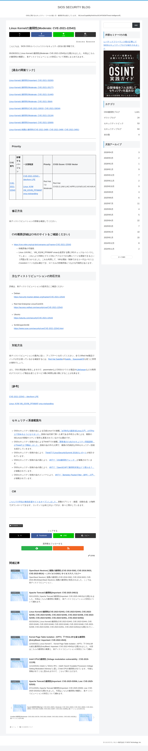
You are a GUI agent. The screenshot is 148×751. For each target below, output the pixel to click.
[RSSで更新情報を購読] (55, 548)
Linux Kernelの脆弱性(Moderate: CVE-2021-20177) (31, 87)
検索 (136, 25)
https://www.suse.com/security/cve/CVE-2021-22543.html (38, 328)
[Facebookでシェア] (41, 34)
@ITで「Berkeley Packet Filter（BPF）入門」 (75, 475)
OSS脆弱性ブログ (16, 525)
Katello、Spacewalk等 (74, 359)
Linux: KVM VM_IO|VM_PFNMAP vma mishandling (32, 190)
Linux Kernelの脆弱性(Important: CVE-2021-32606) (31, 122)
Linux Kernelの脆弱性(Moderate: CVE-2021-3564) (30, 101)
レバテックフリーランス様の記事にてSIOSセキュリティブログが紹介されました (121, 45)
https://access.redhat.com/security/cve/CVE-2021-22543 (38, 307)
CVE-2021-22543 (12, 186)
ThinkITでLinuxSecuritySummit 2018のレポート (66, 453)
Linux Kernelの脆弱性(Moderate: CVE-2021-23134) (31, 115)
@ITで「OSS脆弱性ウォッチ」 (63, 460)
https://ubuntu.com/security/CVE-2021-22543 (33, 318)
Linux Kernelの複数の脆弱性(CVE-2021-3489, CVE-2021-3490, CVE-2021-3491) (44, 130)
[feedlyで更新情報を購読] (50, 548)
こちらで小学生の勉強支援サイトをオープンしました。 (33, 502)
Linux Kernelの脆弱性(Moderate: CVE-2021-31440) (31, 94)
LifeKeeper (81, 370)
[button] (85, 34)
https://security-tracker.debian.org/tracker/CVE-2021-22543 (39, 297)
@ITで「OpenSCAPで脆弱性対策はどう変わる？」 (71, 467)
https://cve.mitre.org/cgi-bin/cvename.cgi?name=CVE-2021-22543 (42, 245)
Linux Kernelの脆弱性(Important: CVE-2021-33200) (31, 80)
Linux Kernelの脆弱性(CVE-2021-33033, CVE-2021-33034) (34, 108)
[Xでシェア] (19, 34)
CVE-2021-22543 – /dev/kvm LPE (23, 397)
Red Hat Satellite (55, 359)
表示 (123, 257)
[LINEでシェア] (63, 34)
